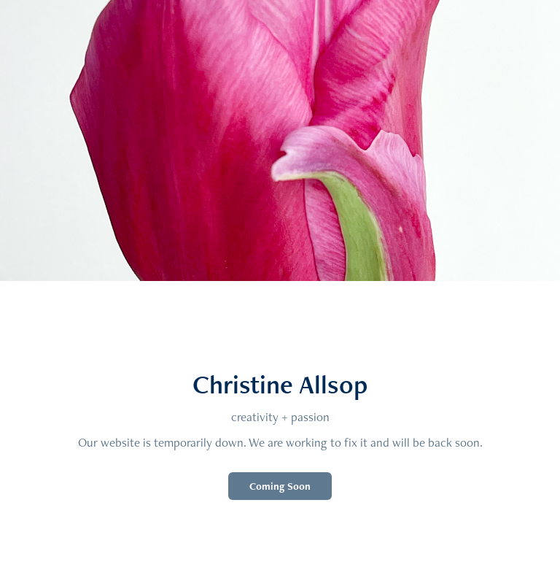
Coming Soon (280, 486)
